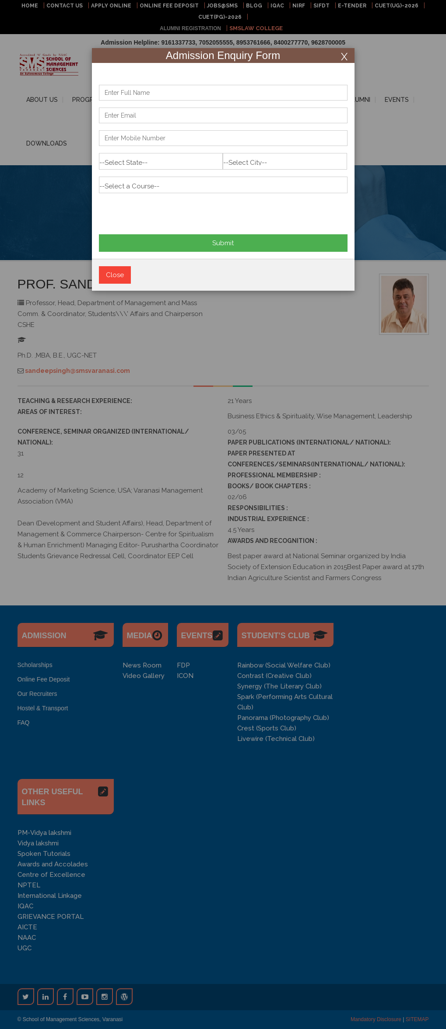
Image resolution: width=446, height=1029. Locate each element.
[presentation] (165, 210)
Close (115, 275)
